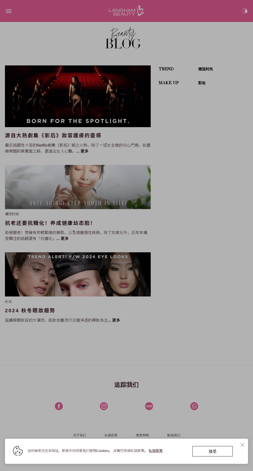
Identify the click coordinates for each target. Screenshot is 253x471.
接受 (212, 450)
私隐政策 (156, 450)
